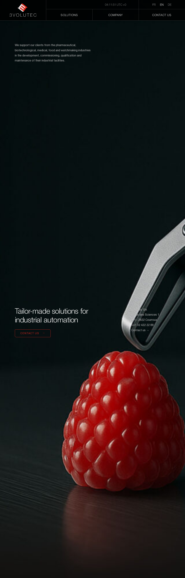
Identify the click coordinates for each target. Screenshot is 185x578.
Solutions (69, 15)
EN (162, 5)
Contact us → (140, 330)
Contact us (161, 15)
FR (154, 5)
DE (169, 5)
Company (115, 15)
